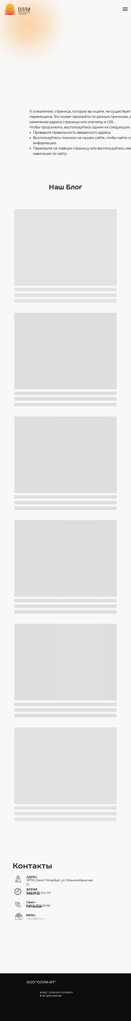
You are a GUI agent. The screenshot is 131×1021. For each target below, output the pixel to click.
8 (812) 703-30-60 (38, 905)
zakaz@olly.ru (36, 918)
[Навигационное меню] (125, 9)
